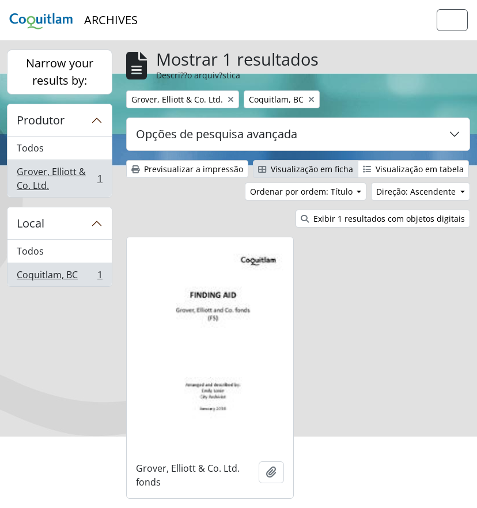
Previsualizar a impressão (187, 169)
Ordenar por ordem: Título (302, 191)
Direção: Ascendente (417, 191)
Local (30, 223)
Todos (30, 148)
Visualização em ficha (305, 169)
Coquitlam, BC (59, 277)
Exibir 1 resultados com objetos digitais (383, 218)
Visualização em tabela (413, 169)
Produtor (41, 120)
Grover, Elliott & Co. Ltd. (59, 178)
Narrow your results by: (59, 71)
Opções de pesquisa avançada (216, 134)
